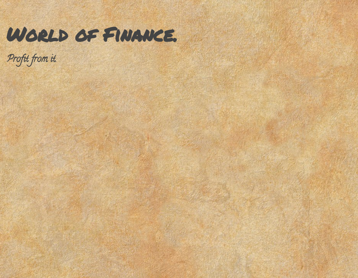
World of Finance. (91, 34)
